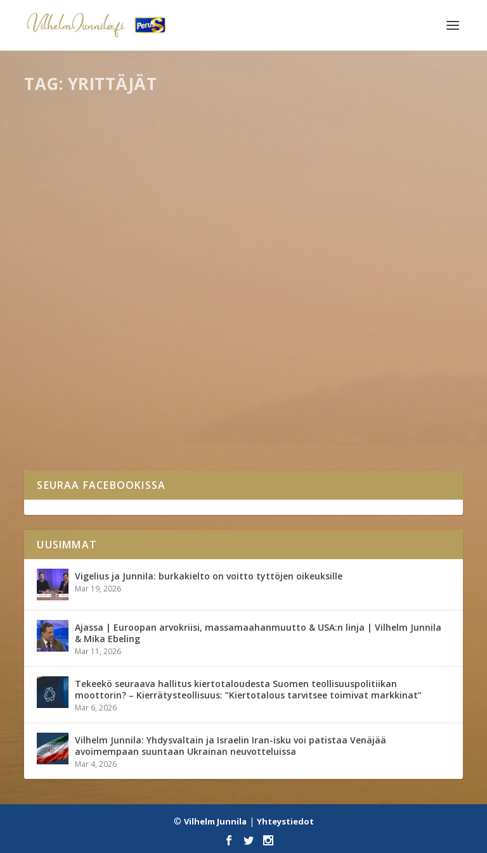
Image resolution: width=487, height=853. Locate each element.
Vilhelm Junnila (215, 821)
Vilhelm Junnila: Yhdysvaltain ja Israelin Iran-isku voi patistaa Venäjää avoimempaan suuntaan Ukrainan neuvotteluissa (230, 745)
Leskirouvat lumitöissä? (110, 370)
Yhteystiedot (285, 821)
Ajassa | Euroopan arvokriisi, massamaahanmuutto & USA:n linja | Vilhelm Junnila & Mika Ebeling (258, 633)
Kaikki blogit (112, 389)
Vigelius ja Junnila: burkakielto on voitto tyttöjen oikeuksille (208, 576)
